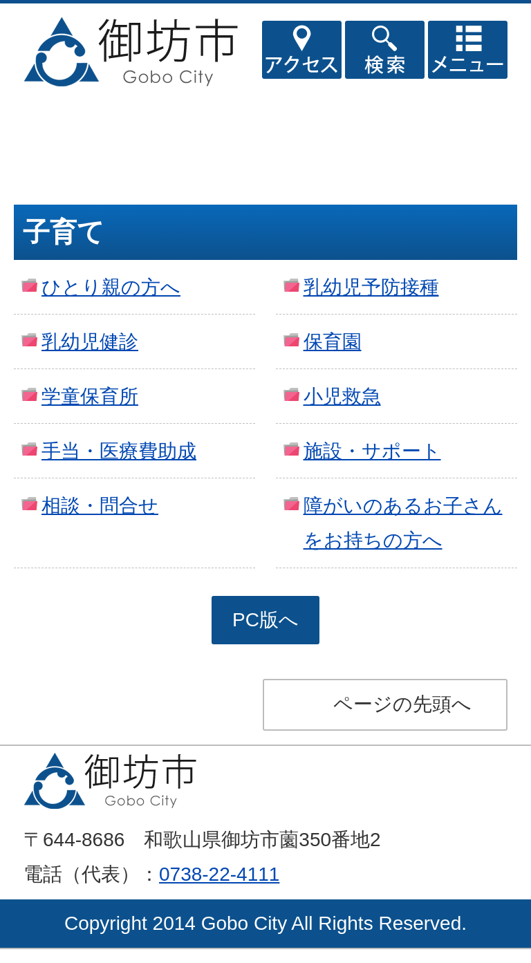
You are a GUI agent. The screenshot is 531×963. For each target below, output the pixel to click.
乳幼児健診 (89, 342)
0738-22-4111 (219, 874)
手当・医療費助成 (118, 451)
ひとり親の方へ (110, 287)
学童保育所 (89, 396)
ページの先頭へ (402, 704)
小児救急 (342, 396)
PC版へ (265, 619)
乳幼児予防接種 (371, 287)
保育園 (333, 342)
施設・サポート (372, 451)
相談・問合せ (99, 505)
